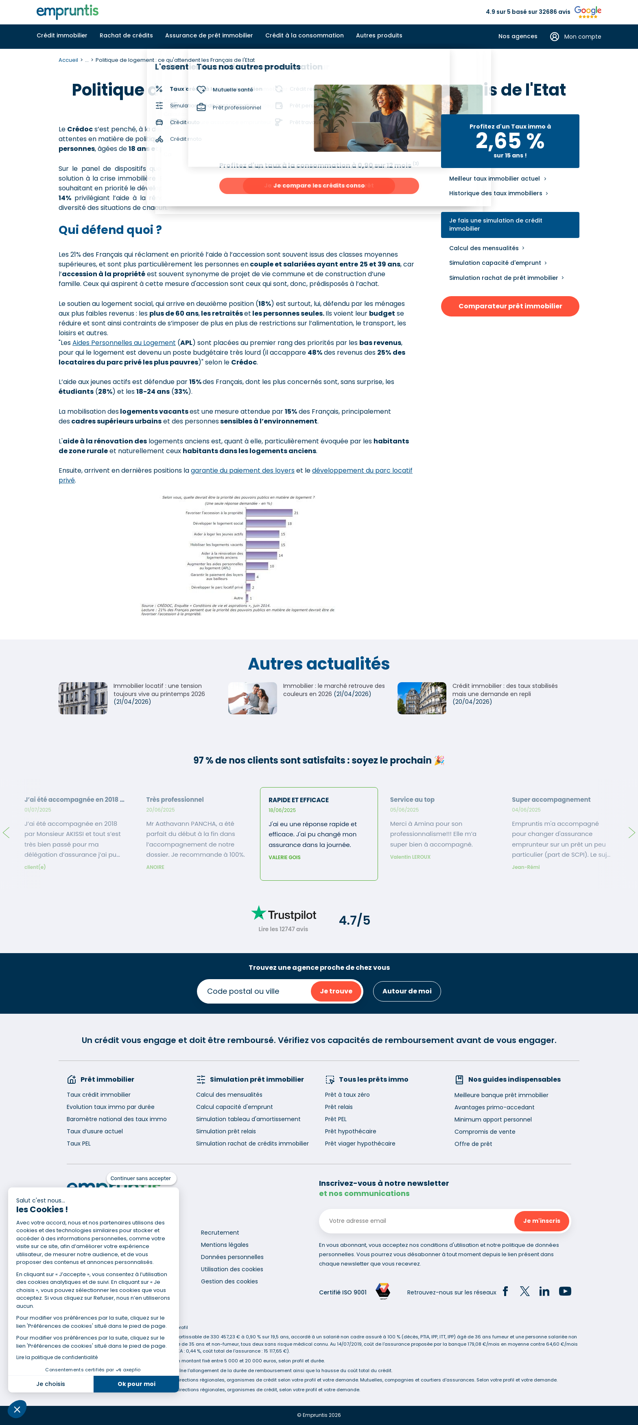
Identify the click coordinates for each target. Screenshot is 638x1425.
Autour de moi (407, 991)
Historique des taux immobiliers (495, 193)
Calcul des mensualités (484, 248)
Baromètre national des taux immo (117, 1119)
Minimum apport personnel (493, 1119)
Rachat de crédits (126, 35)
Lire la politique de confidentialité (57, 1357)
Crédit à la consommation (304, 35)
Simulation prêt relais (226, 1131)
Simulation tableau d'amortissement (248, 1119)
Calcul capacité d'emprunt (234, 1107)
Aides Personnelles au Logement (124, 342)
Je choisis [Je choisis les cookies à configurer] (50, 1384)
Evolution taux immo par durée (111, 1107)
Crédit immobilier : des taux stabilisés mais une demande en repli (505, 690)
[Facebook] (505, 1292)
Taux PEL (79, 1143)
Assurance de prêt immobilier (209, 35)
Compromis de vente (485, 1132)
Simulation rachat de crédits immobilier (252, 1143)
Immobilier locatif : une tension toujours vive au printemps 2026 (159, 690)
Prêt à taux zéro (347, 1095)
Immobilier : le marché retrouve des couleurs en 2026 (334, 690)
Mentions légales (225, 1245)
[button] (17, 1409)
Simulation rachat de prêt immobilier (503, 278)
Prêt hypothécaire (350, 1131)
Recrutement (220, 1233)
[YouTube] (565, 1292)
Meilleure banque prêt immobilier (501, 1095)
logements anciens (232, 198)
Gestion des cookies (229, 1281)
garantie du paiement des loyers (243, 470)
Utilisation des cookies (232, 1269)
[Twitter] (525, 1292)
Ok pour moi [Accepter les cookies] (136, 1384)
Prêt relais (339, 1107)
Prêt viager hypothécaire (360, 1143)
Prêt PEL (336, 1119)
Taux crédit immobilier (99, 1095)
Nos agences (517, 36)
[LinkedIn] (544, 1292)
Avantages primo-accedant (494, 1107)
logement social (226, 188)
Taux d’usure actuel (95, 1131)
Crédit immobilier (62, 35)
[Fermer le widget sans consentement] (142, 1178)
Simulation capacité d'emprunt (495, 263)
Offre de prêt (473, 1144)
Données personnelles (232, 1257)
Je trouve (336, 991)
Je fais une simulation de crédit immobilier (495, 225)
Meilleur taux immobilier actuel (494, 179)
